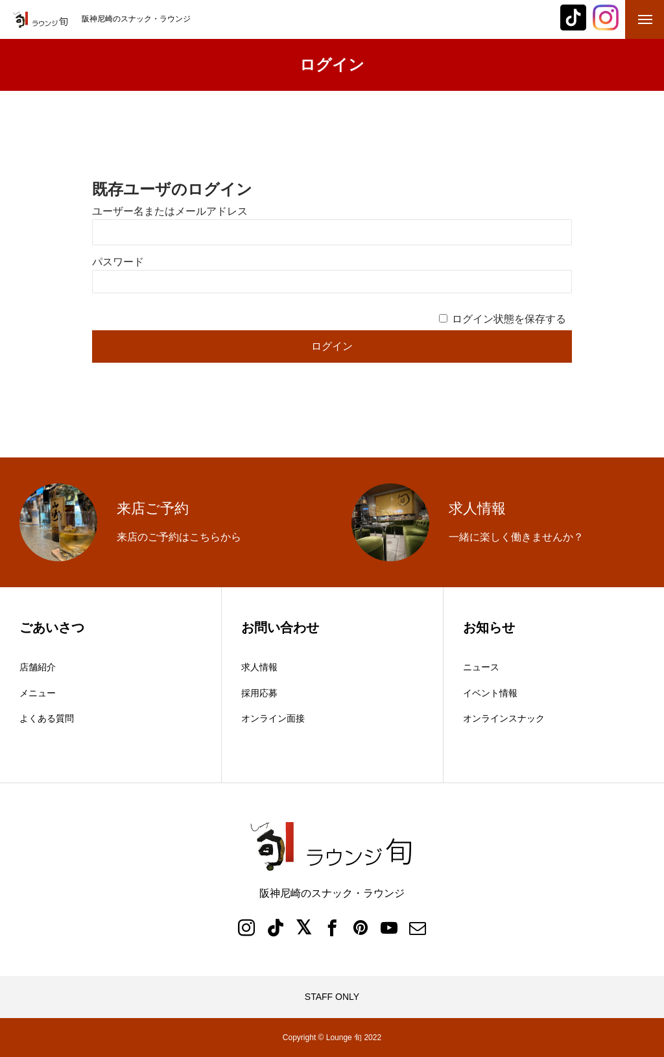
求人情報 (259, 667)
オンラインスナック (504, 718)
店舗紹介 (37, 667)
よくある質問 (46, 718)
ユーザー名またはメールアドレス (170, 211)
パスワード (118, 261)
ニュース (481, 667)
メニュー (37, 693)
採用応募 (259, 693)
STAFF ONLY (332, 996)
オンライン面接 (273, 718)
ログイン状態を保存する (509, 318)
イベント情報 (490, 693)
